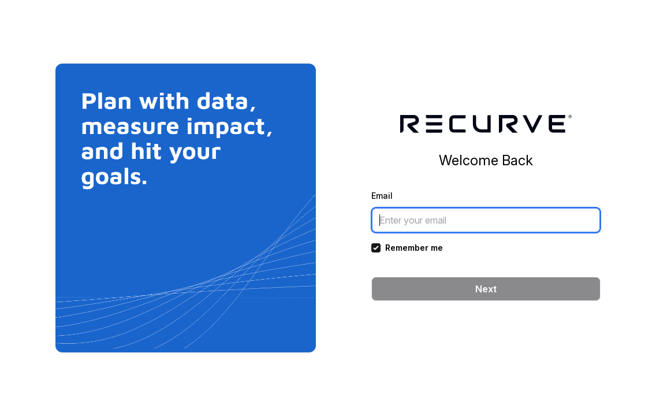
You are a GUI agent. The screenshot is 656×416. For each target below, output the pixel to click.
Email (382, 195)
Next (486, 289)
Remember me (414, 247)
